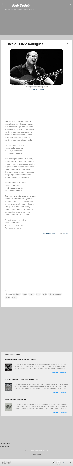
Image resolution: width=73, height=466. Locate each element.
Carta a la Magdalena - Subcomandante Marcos (21, 379)
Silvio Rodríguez (49, 233)
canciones (16, 294)
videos (14, 297)
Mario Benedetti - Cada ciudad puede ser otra (20, 359)
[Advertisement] (36, 26)
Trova (7, 297)
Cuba (25, 294)
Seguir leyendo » (60, 372)
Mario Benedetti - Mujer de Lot (15, 399)
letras (38, 294)
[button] (67, 43)
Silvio (65, 233)
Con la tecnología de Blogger (36, 450)
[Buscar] (71, 4)
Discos (31, 294)
